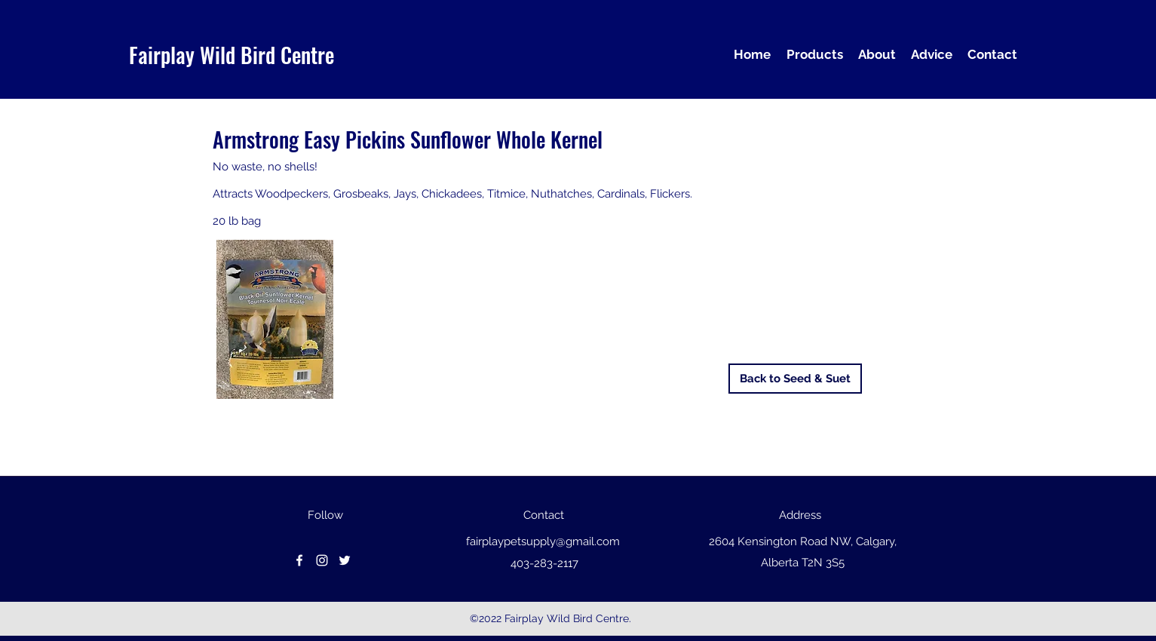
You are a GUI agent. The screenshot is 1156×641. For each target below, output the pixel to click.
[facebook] (299, 560)
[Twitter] (344, 560)
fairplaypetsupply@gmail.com (543, 541)
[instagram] (322, 560)
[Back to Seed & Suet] (795, 378)
